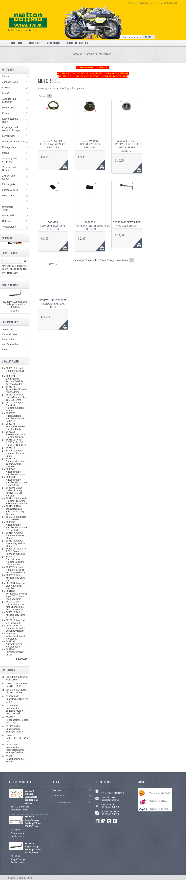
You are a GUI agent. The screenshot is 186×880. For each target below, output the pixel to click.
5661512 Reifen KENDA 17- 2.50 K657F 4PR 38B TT (16, 442)
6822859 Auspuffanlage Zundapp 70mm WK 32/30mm (15, 304)
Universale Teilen (8, 208)
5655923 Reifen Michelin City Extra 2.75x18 (15, 578)
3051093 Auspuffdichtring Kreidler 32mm (14, 644)
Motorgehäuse (11, 147)
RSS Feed (103, 821)
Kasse (156, 3)
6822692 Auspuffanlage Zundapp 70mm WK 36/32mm (33, 822)
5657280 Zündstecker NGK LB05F (15, 652)
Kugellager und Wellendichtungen (13, 129)
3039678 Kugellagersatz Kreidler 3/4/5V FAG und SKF (16, 417)
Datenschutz (58, 795)
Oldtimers (9, 221)
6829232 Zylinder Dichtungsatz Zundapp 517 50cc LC (31, 796)
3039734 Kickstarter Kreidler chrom (126, 224)
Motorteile (105, 53)
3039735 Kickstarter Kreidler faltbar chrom (53, 304)
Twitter (109, 821)
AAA (61, 163)
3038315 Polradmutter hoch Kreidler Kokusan (15, 434)
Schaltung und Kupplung (9, 160)
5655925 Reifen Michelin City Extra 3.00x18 (15, 615)
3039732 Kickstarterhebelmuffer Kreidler (93, 226)
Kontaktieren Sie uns (80, 43)
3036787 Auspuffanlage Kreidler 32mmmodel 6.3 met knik (16, 526)
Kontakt (5, 349)
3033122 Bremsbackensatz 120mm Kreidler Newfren (15, 462)
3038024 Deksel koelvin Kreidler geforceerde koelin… (126, 145)
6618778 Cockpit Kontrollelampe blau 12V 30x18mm (16, 397)
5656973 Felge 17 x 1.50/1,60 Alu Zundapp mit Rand (16, 551)
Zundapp (10, 76)
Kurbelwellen (10, 136)
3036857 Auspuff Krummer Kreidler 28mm (15, 535)
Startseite (16, 43)
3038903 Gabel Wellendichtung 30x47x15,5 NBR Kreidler (14, 491)
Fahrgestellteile (13, 190)
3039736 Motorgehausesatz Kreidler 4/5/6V (15, 426)
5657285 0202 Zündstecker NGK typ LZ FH (17, 699)
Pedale (5, 153)
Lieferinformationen (62, 802)
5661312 (10, 447)
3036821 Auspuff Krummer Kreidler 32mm (15, 453)
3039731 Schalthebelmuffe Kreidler (52, 226)
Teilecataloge (11, 226)
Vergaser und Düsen (9, 168)
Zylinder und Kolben (8, 177)
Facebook (115, 821)
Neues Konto (55, 43)
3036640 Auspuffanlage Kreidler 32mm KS (15, 472)
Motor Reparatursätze (13, 141)
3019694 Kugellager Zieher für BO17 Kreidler (16, 586)
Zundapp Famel (12, 82)
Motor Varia (11, 215)
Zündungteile (11, 184)
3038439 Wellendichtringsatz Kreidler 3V (16, 636)
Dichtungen (8, 107)
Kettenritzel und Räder (10, 120)
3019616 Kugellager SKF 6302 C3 (16, 621)
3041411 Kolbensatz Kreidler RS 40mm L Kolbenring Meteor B (16, 501)
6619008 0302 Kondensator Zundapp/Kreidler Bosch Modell (14, 709)
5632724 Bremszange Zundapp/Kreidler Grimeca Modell (15, 380)
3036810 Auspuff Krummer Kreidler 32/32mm (15, 371)
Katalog (77, 53)
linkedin (98, 821)
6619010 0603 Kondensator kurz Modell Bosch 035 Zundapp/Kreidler (15, 605)
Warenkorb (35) (170, 3)
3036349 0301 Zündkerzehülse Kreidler (90, 144)
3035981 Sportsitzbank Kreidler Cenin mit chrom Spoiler (15, 560)
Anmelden (144, 3)
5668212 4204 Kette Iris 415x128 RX (16, 684)
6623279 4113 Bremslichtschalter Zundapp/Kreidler (15, 628)
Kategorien (35, 43)
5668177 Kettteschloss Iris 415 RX (17, 738)
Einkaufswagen (10, 361)
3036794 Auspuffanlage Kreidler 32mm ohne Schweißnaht (16, 481)
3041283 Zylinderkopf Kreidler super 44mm (16, 389)
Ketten (8, 113)
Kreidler (90, 53)
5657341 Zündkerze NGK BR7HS (16, 518)
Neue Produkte (10, 285)
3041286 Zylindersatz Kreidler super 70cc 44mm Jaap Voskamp (16, 595)
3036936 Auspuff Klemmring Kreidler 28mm (16, 543)
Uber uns (56, 790)
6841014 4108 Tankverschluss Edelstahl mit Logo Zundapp (15, 510)
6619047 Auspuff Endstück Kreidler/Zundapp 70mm (15, 406)
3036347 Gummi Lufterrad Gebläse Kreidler (53, 144)
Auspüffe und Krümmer (9, 100)
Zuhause (131, 3)
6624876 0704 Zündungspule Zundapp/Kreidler (14, 729)
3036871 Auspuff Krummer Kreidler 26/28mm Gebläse (15, 570)
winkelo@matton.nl (110, 799)
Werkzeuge (9, 195)
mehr (25, 809)
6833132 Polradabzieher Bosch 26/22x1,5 (17, 720)
